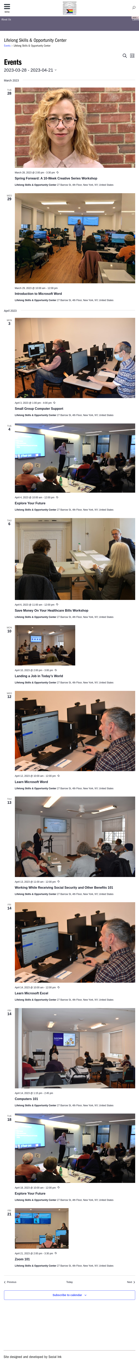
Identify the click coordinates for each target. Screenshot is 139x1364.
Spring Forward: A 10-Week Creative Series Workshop (56, 178)
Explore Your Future (30, 503)
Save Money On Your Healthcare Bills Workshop (51, 610)
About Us (6, 19)
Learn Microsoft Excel (31, 993)
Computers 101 (26, 1099)
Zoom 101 (22, 1259)
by (32, 1357)
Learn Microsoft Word (31, 782)
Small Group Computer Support (39, 408)
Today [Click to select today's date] (69, 1282)
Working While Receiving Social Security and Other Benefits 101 (64, 887)
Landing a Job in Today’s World (39, 676)
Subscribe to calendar (67, 1295)
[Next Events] (131, 1282)
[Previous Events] (10, 1282)
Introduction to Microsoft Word (38, 293)
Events (7, 45)
